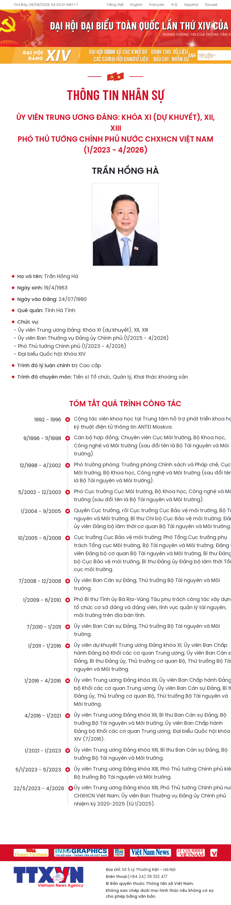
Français (156, 4)
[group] (31, 853)
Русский (211, 4)
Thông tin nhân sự (115, 94)
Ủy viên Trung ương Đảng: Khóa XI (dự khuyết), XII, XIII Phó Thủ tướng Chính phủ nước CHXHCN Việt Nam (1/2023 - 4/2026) (115, 133)
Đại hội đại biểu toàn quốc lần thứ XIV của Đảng (115, 28)
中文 (174, 4)
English (136, 4)
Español (191, 4)
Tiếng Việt (115, 4)
